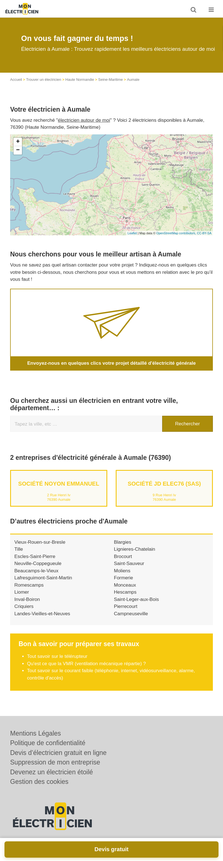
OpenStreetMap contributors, (176, 233)
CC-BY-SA (204, 233)
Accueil (16, 79)
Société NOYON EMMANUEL (58, 484)
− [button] (18, 150)
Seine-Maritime (110, 79)
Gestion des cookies (39, 781)
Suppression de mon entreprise (55, 762)
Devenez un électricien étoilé (51, 772)
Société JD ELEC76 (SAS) (164, 484)
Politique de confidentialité (47, 743)
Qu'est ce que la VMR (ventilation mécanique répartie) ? (86, 663)
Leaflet (132, 233)
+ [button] (18, 142)
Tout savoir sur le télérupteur (57, 656)
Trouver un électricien (43, 79)
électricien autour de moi (84, 120)
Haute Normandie (79, 79)
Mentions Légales (35, 733)
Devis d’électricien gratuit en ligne (58, 752)
